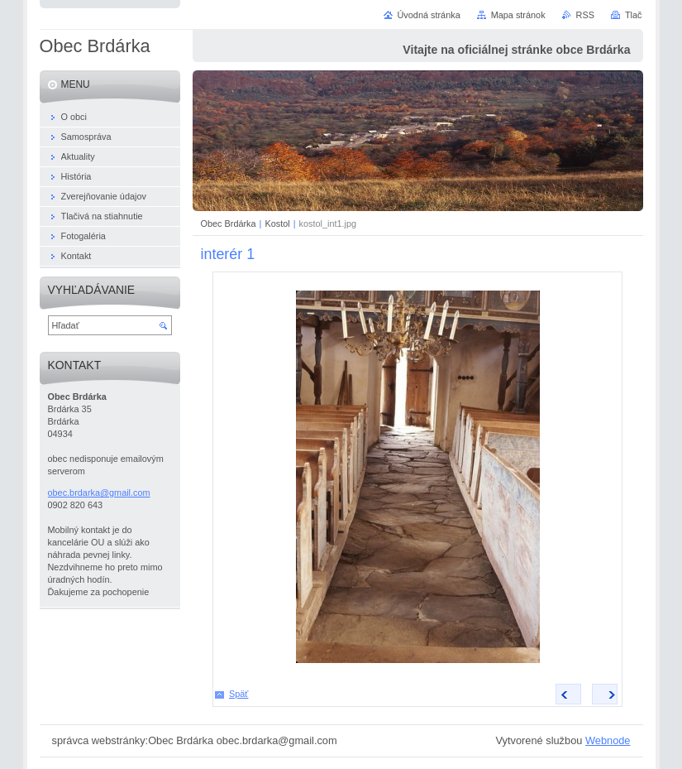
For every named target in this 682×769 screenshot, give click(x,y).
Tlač (633, 15)
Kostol (277, 223)
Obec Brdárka (228, 223)
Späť (238, 694)
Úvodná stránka (429, 15)
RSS (585, 15)
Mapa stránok (518, 15)
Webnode (608, 740)
